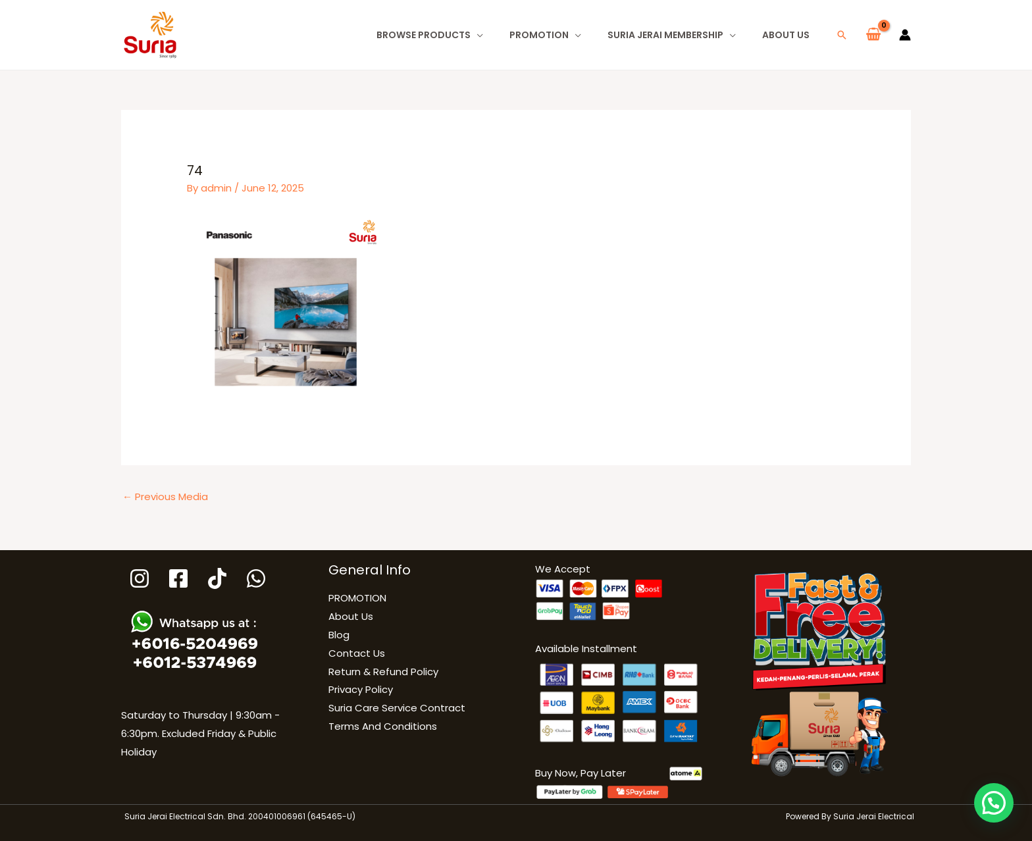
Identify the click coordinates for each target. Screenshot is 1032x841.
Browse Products (423, 34)
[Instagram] (139, 578)
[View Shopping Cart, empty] (873, 35)
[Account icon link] (905, 35)
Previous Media (165, 496)
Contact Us (356, 653)
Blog (338, 635)
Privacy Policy (360, 689)
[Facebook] (178, 578)
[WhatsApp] (256, 578)
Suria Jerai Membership (665, 34)
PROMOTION (539, 34)
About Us (786, 34)
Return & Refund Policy (383, 671)
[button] (842, 35)
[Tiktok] (217, 578)
